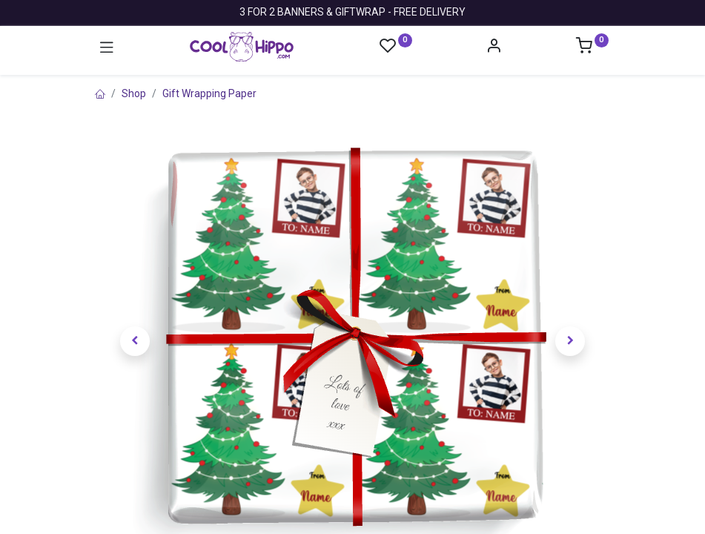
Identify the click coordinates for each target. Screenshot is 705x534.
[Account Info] (494, 47)
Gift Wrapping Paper (209, 93)
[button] (135, 341)
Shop (134, 93)
